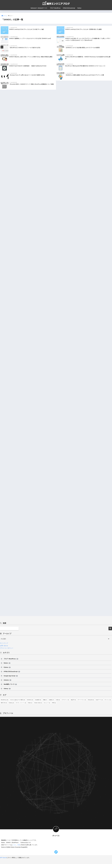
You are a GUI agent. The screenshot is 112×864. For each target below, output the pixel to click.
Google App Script (11, 676)
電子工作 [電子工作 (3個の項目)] (4, 702)
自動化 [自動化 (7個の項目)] (51, 699)
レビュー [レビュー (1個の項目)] (47, 702)
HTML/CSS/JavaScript (69, 8)
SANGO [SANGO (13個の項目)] (30, 699)
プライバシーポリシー (6, 648)
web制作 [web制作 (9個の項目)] (38, 699)
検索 (110, 628)
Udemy (7, 688)
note (18, 844)
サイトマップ (4, 643)
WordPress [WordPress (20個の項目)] (4, 699)
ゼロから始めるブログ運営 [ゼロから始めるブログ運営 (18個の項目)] (18, 699)
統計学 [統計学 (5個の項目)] (73, 699)
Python (79, 8)
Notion (7, 663)
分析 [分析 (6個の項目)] (58, 699)
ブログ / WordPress (55, 8)
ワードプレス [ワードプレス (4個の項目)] (82, 699)
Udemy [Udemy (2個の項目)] (11, 702)
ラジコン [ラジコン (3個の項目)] (108, 699)
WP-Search (3, 857)
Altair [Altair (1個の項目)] (30, 702)
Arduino (7, 680)
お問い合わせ (4, 645)
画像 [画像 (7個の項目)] (45, 699)
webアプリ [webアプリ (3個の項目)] (99, 699)
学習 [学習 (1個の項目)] (54, 702)
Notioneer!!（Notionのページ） (39, 8)
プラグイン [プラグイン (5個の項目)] (65, 699)
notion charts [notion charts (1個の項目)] (38, 702)
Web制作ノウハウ (10, 684)
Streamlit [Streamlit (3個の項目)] (91, 699)
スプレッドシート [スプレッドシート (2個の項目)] (21, 702)
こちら (14, 844)
